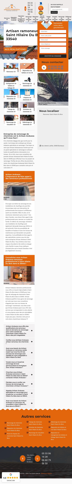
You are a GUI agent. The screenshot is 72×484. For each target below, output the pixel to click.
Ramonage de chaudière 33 (61, 18)
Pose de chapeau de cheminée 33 (42, 18)
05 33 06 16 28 (30, 5)
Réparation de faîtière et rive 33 (14, 19)
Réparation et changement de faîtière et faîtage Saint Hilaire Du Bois (59, 436)
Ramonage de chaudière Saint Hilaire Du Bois (36, 434)
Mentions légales (46, 473)
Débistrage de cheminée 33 (68, 18)
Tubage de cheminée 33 (48, 18)
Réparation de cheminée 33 (35, 18)
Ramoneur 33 (7, 18)
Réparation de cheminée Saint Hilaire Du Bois (14, 429)
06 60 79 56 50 (30, 12)
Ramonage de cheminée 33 (29, 18)
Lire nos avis (11, 480)
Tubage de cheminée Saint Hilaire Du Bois (35, 423)
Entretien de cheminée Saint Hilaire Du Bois (36, 428)
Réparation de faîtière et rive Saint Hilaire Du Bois (58, 428)
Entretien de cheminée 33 (55, 18)
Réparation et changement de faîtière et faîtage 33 (21, 18)
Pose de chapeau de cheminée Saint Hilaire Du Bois (15, 436)
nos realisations (15, 49)
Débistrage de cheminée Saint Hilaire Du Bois (58, 423)
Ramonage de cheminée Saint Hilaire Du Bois (14, 424)
